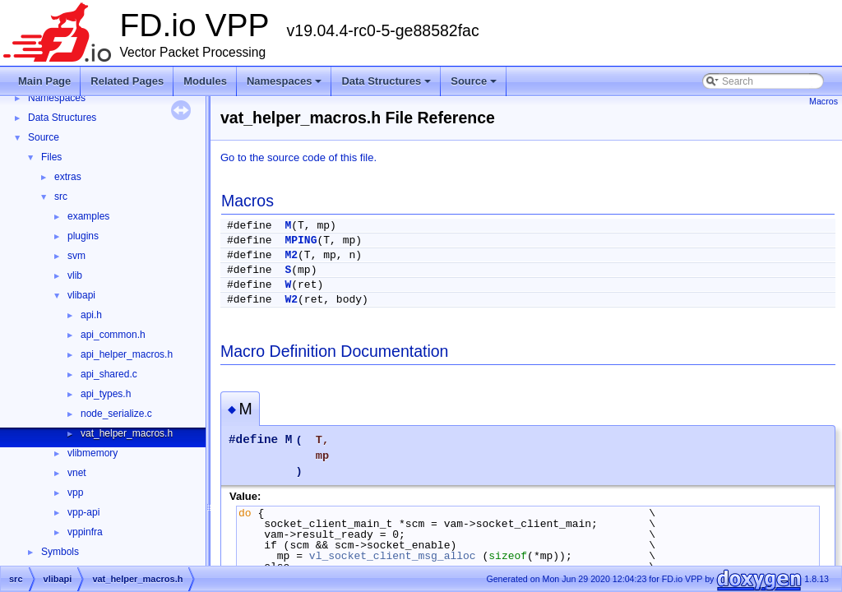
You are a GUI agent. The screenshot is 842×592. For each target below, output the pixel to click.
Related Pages (127, 81)
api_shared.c (109, 374)
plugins (83, 236)
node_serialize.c (116, 413)
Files (51, 157)
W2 (291, 300)
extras (67, 177)
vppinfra (85, 532)
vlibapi (81, 295)
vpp (75, 492)
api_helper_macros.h (127, 354)
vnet (76, 473)
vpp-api (83, 512)
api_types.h (106, 394)
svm (76, 255)
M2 (291, 255)
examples (88, 216)
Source (475, 85)
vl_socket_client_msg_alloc (392, 555)
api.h (91, 315)
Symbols (60, 551)
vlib (74, 275)
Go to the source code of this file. (298, 157)
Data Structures (387, 85)
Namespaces (286, 85)
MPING (301, 240)
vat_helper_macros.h (127, 433)
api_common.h (113, 334)
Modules (205, 81)
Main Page (44, 81)
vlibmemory (92, 453)
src (60, 196)
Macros (823, 101)
